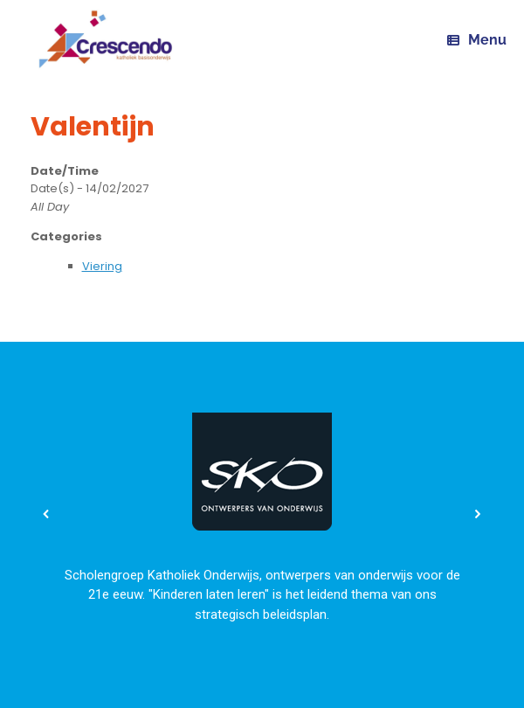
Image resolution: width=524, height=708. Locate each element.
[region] (262, 514)
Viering (102, 266)
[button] (46, 514)
